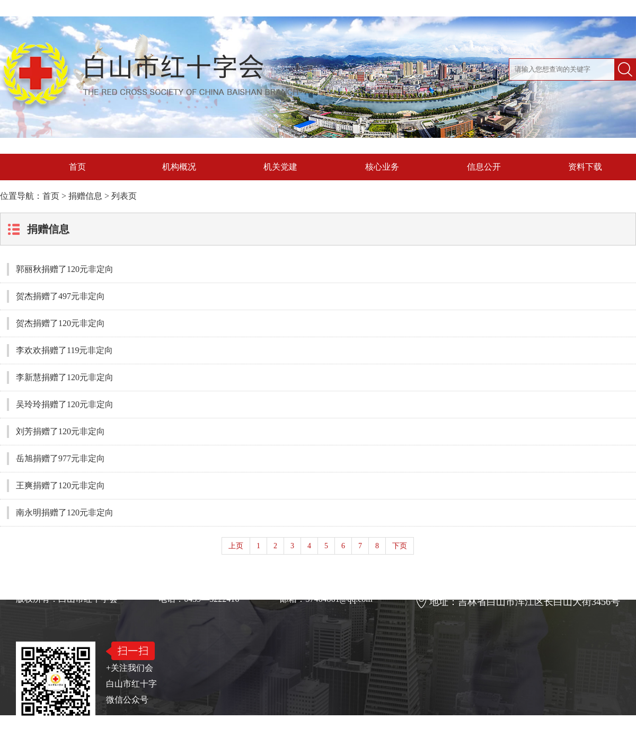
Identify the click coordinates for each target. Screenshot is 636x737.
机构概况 (179, 166)
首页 (77, 166)
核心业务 (382, 166)
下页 (399, 546)
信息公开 (484, 166)
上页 (235, 546)
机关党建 (280, 166)
